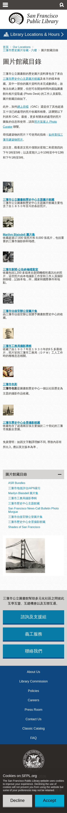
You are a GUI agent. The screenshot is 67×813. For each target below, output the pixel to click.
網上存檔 (23, 106)
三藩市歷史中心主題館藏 (24, 503)
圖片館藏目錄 (16, 474)
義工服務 (33, 634)
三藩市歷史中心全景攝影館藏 (21, 422)
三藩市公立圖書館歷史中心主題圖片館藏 (28, 199)
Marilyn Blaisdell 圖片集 (19, 234)
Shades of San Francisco (24, 527)
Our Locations (22, 47)
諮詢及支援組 (33, 616)
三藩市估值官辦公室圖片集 (20, 311)
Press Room (33, 709)
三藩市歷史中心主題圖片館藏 (21, 78)
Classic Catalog (33, 728)
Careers (33, 700)
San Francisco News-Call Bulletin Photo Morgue (33, 510)
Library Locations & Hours (35, 34)
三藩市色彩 (10, 384)
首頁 (6, 47)
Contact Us (33, 719)
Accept (49, 800)
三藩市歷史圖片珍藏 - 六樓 (20, 50)
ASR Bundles (16, 483)
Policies (33, 691)
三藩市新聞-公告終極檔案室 (20, 269)
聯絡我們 (33, 651)
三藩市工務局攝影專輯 (17, 345)
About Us (33, 672)
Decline (17, 800)
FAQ (33, 738)
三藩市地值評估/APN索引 (24, 488)
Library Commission (33, 681)
